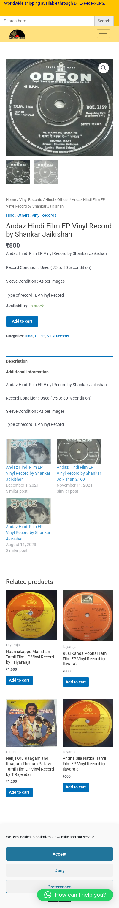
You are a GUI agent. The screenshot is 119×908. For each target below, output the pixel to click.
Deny (59, 870)
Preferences (59, 887)
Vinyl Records (30, 200)
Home (11, 200)
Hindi (49, 200)
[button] (103, 68)
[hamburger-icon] (103, 33)
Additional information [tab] (27, 372)
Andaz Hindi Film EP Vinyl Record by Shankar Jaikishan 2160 (79, 473)
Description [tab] (17, 361)
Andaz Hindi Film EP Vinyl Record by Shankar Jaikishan (28, 473)
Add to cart (22, 321)
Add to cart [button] (19, 680)
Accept (59, 854)
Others (63, 200)
